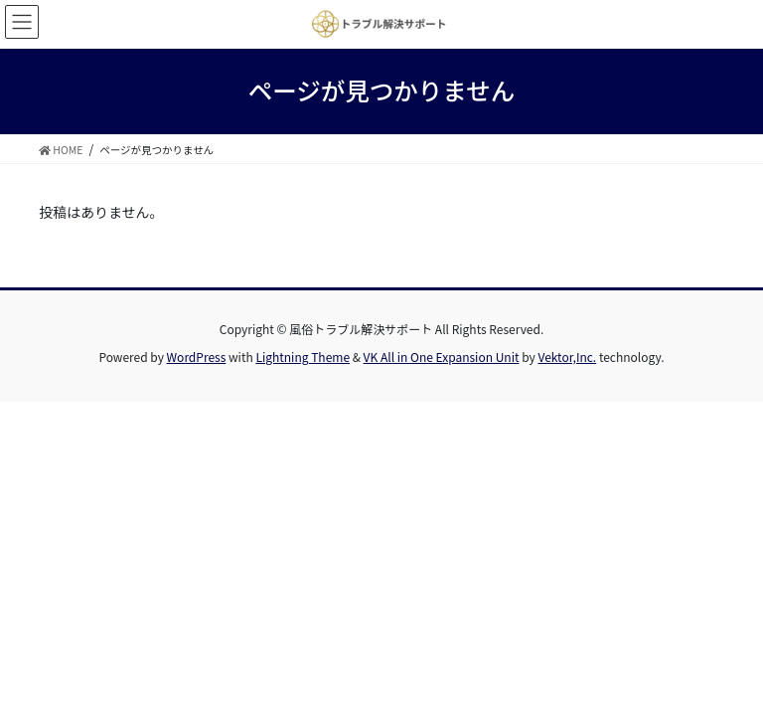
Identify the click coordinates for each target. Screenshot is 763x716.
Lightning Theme (302, 356)
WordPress (197, 356)
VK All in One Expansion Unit (442, 356)
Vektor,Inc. (566, 356)
